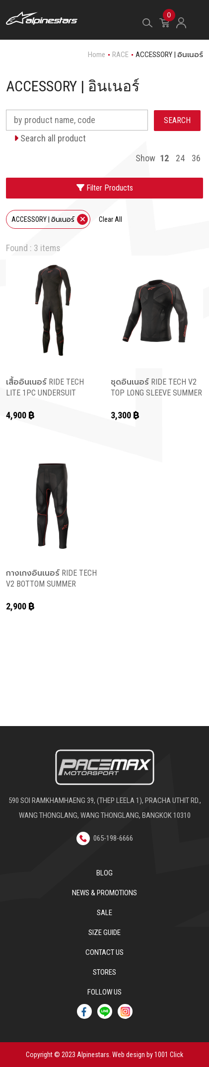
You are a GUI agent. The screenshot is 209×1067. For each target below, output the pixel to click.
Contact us (104, 952)
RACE (120, 54)
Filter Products (104, 188)
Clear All (110, 219)
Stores (104, 972)
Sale (104, 912)
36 (196, 158)
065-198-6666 (104, 838)
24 (180, 158)
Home (96, 54)
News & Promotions (104, 892)
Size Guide (104, 932)
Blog (104, 872)
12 (164, 158)
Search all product (50, 138)
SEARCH (177, 120)
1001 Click (168, 1055)
